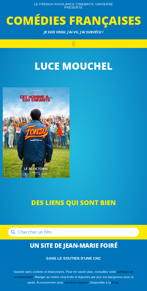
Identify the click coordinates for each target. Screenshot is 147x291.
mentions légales (76, 282)
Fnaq (115, 282)
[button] (74, 44)
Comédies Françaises (73, 20)
